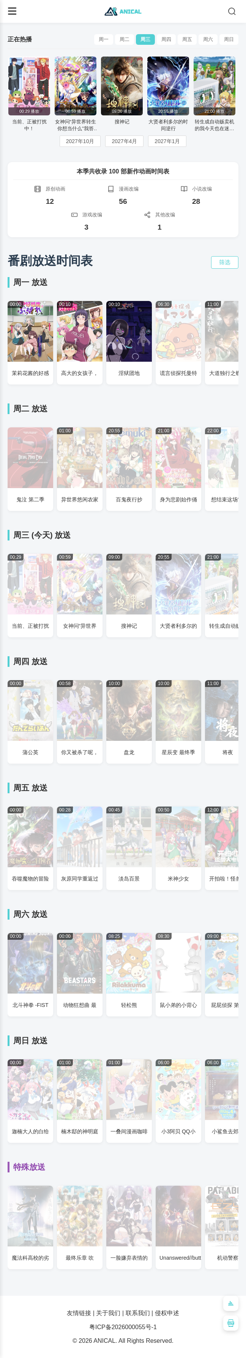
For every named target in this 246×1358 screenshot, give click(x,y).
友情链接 (79, 1313)
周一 (104, 39)
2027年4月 (124, 141)
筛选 (224, 262)
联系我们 (138, 1313)
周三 (145, 39)
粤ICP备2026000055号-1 (123, 1327)
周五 (187, 39)
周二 (124, 39)
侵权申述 (167, 1313)
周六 (208, 39)
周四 (166, 39)
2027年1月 (167, 141)
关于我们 (108, 1313)
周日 (229, 39)
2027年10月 (80, 141)
